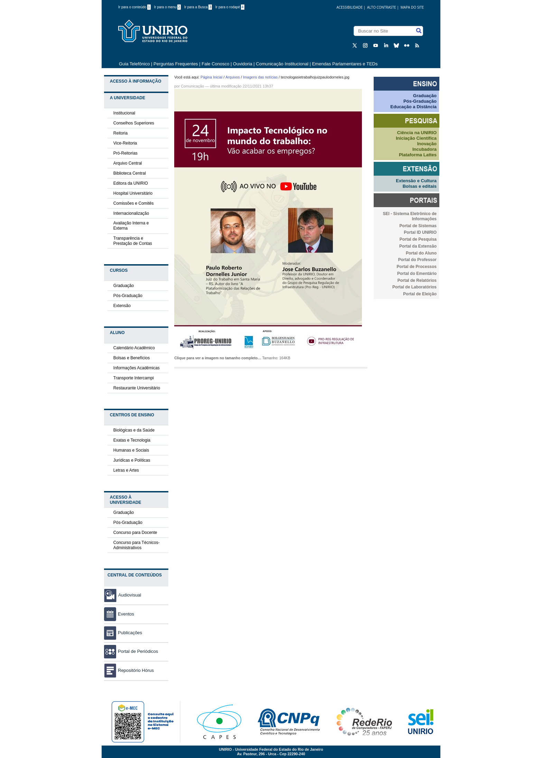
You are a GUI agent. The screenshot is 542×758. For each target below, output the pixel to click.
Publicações (123, 632)
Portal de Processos (417, 266)
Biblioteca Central (129, 173)
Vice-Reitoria (125, 143)
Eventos (119, 614)
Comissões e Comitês (133, 203)
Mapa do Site (412, 7)
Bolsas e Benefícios (131, 357)
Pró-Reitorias (125, 153)
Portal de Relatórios (417, 280)
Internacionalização (131, 213)
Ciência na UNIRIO (417, 132)
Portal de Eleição (420, 294)
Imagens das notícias (260, 77)
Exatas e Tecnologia (131, 440)
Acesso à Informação (135, 81)
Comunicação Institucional (282, 63)
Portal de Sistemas (418, 225)
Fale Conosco (215, 63)
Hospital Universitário (132, 193)
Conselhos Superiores (133, 123)
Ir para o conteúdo (134, 7)
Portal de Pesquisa (418, 239)
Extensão (122, 305)
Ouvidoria (243, 63)
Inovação (427, 143)
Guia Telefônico (134, 63)
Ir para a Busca (198, 7)
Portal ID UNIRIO (420, 232)
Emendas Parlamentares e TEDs (345, 63)
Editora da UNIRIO (130, 183)
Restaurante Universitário (136, 388)
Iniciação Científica (416, 138)
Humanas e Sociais (131, 450)
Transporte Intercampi (133, 378)
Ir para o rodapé (229, 7)
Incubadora (424, 149)
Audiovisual (129, 595)
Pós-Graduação (127, 295)
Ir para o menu (167, 7)
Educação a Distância (413, 106)
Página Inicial (211, 77)
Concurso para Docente (135, 532)
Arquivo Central (127, 163)
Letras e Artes (126, 470)
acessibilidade (349, 7)
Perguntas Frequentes (175, 63)
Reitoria (120, 133)
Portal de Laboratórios (414, 287)
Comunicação (192, 86)
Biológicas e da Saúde (134, 430)
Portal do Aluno (421, 253)
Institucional (124, 113)
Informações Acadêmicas (136, 368)
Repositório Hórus (129, 670)
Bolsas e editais (420, 186)
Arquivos (232, 77)
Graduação (123, 285)
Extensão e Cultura (416, 180)
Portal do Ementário (417, 273)
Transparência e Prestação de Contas (132, 241)
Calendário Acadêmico (134, 347)
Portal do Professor (417, 259)
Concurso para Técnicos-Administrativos (136, 545)
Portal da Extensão (418, 246)
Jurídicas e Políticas (131, 460)
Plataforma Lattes (418, 154)
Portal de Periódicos (131, 651)
